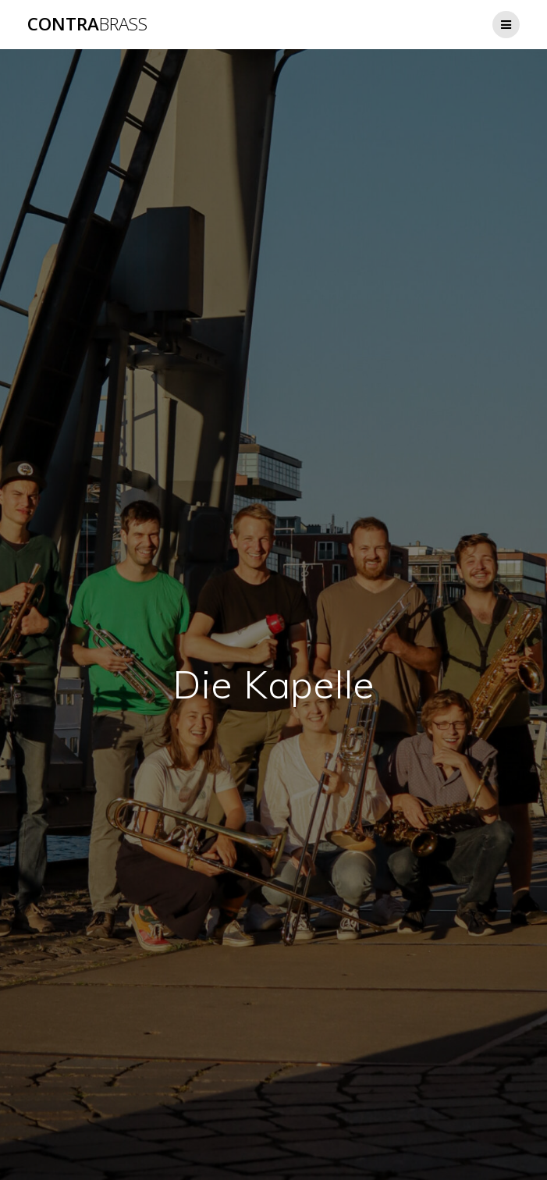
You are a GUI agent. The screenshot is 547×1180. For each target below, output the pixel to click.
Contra (87, 24)
